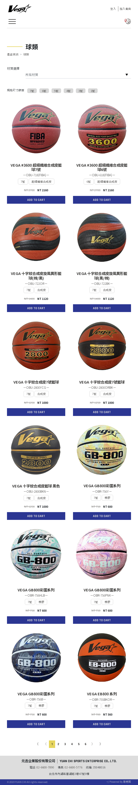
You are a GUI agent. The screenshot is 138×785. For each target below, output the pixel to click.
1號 (93, 91)
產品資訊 (12, 54)
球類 (26, 54)
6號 (44, 91)
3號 (80, 91)
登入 (113, 8)
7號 (32, 91)
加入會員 (125, 8)
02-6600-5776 (73, 767)
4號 (68, 91)
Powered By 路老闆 (120, 781)
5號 (56, 91)
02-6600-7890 (45, 767)
